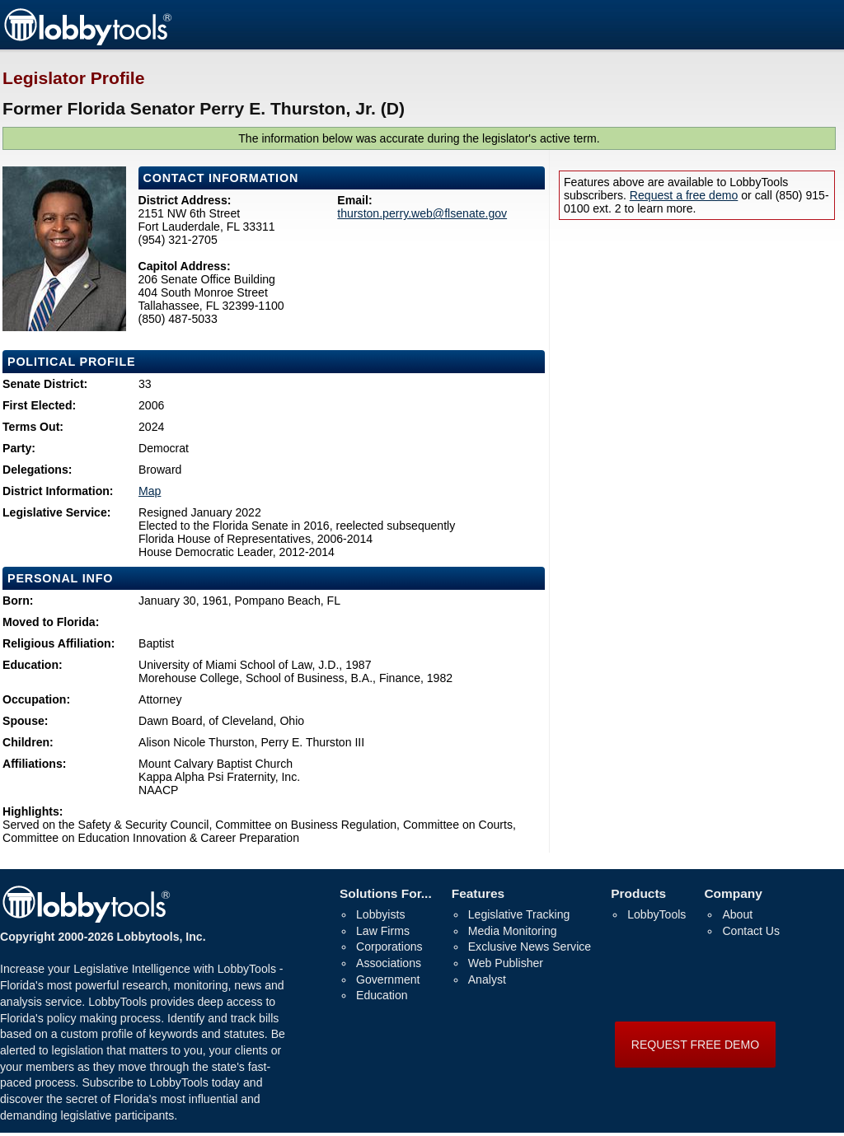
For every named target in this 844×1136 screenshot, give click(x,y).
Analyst (487, 979)
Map (149, 491)
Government (388, 979)
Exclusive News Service (529, 946)
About (737, 914)
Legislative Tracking (519, 914)
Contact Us (751, 930)
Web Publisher (505, 963)
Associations (388, 963)
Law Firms (383, 930)
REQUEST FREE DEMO (695, 1044)
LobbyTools (656, 914)
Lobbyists (380, 914)
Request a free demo (684, 195)
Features (478, 893)
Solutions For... (386, 893)
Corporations (389, 946)
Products (638, 893)
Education (382, 995)
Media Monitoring (512, 930)
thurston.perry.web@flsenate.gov (422, 213)
